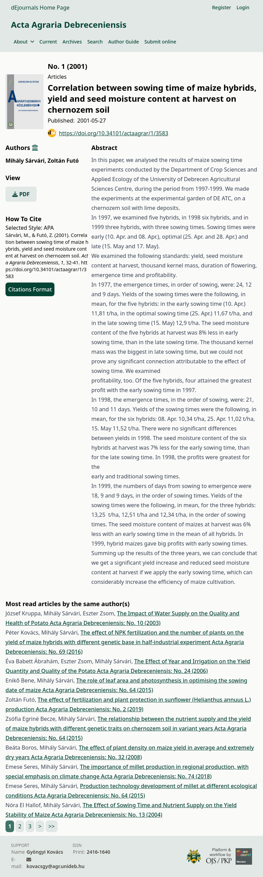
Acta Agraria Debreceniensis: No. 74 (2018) (156, 776)
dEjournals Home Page (40, 7)
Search (95, 41)
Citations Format (30, 289)
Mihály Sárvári (25, 160)
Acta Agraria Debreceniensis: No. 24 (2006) (152, 671)
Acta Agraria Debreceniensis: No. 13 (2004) (106, 814)
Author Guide (123, 41)
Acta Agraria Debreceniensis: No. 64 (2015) (97, 690)
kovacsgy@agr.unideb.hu (55, 866)
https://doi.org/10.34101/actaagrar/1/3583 (108, 133)
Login (243, 7)
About (24, 41)
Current (48, 41)
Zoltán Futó (63, 160)
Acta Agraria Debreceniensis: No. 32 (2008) (86, 757)
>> (51, 826)
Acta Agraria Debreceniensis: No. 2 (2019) (89, 709)
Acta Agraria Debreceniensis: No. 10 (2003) (105, 623)
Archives (72, 41)
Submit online (160, 41)
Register (221, 7)
